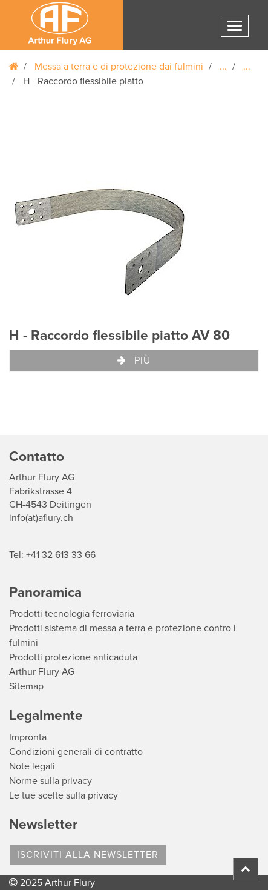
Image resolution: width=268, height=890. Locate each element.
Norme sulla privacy (50, 781)
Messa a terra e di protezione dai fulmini (118, 67)
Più (134, 360)
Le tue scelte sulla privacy (63, 795)
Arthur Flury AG (41, 672)
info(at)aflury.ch (41, 518)
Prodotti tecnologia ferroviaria (71, 614)
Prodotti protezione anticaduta (73, 657)
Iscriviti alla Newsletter (88, 855)
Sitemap (26, 686)
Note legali (32, 766)
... (223, 67)
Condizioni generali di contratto (76, 752)
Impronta (28, 737)
